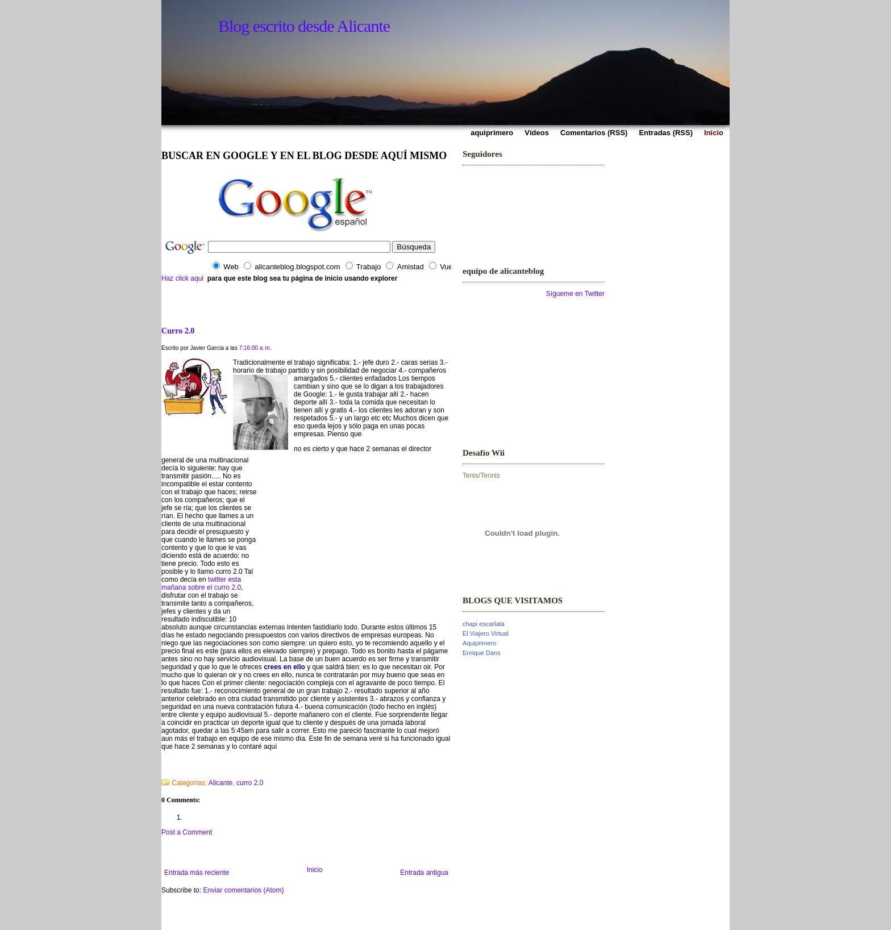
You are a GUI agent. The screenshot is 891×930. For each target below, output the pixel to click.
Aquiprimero (479, 643)
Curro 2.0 (177, 330)
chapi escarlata (484, 623)
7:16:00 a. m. (255, 348)
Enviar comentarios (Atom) (243, 890)
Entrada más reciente (196, 873)
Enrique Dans (482, 652)
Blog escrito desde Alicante (304, 25)
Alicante (221, 783)
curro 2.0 (249, 783)
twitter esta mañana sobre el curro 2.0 (201, 583)
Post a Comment (186, 832)
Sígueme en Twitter (575, 294)
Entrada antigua (424, 873)
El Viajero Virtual (486, 633)
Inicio (315, 870)
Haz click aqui (182, 278)
